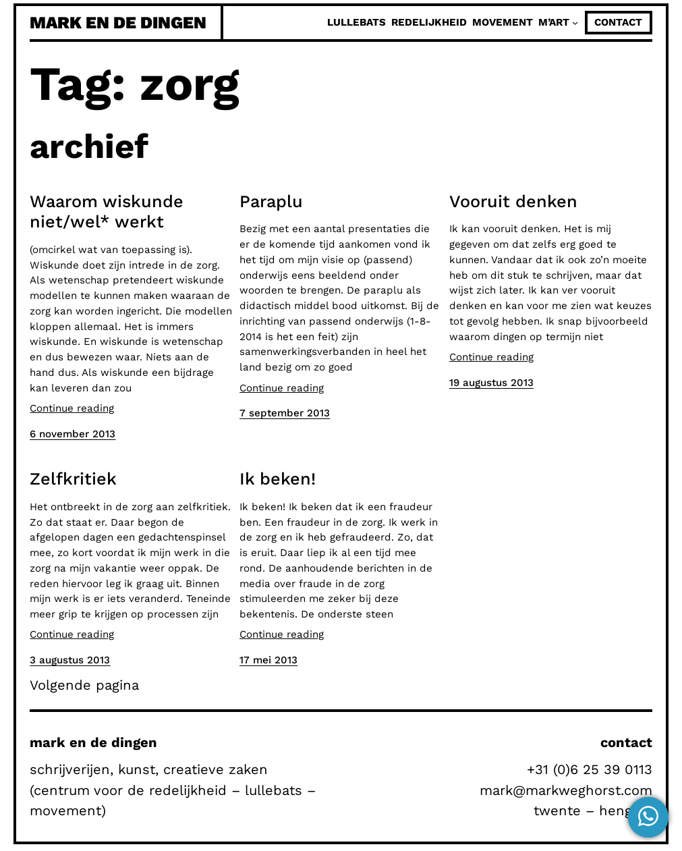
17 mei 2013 (268, 660)
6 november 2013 (72, 434)
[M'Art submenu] (575, 23)
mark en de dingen (118, 22)
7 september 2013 (284, 413)
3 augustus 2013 (70, 660)
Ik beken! (277, 478)
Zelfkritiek (73, 478)
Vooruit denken (513, 201)
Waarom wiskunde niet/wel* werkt (106, 211)
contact (618, 22)
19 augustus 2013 (491, 383)
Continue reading (72, 408)
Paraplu (271, 201)
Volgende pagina (84, 685)
